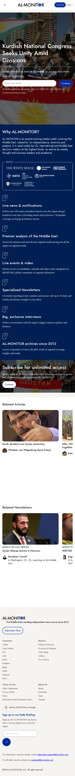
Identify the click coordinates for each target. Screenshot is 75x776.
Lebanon (6, 674)
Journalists (42, 692)
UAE (4, 655)
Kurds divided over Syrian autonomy (23, 444)
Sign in (70, 5)
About (40, 688)
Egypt (4, 667)
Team (40, 695)
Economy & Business (47, 648)
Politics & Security (46, 644)
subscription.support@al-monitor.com (52, 754)
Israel (4, 659)
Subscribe (60, 5)
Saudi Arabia (7, 648)
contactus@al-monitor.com (42, 760)
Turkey (5, 644)
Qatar (4, 670)
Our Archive (43, 659)
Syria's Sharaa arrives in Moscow (21, 551)
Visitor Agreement (10, 688)
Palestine (6, 663)
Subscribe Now (13, 630)
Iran (4, 652)
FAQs (4, 695)
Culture (41, 655)
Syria (4, 678)
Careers (41, 699)
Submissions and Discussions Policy (17, 699)
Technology (43, 652)
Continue (9, 384)
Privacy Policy (8, 692)
